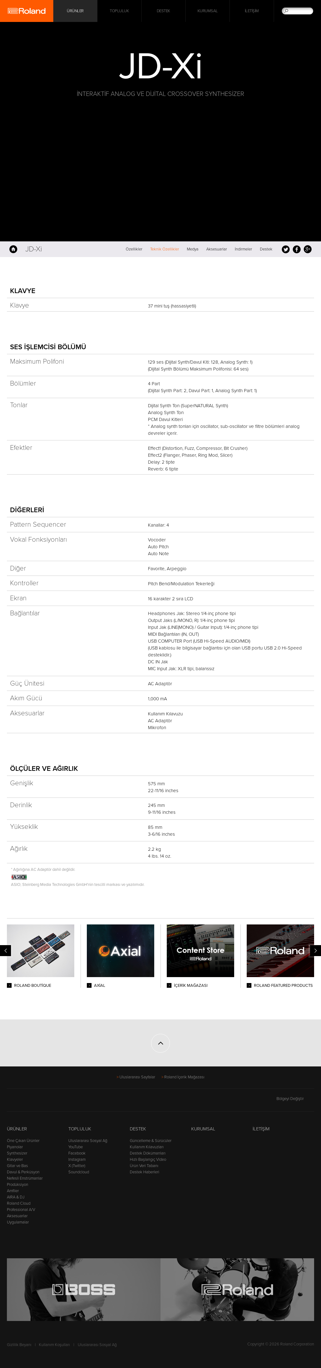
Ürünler (17, 1129)
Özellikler (134, 249)
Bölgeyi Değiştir (295, 1098)
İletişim (252, 10)
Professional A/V (21, 1209)
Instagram (77, 1159)
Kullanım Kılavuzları (147, 1147)
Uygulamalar (18, 1222)
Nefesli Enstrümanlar (25, 1178)
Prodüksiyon (17, 1184)
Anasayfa (13, 249)
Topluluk (119, 10)
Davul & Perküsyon (23, 1172)
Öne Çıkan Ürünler (23, 1140)
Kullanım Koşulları (54, 1344)
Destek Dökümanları (148, 1153)
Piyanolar (15, 1147)
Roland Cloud (18, 1203)
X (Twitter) (76, 1165)
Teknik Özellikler (164, 249)
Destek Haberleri (144, 1172)
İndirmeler (243, 249)
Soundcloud (78, 1172)
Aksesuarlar (216, 249)
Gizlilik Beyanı (19, 1344)
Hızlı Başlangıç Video (148, 1159)
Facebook (296, 249)
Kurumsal (207, 10)
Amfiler (13, 1190)
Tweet (286, 249)
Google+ (307, 249)
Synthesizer (17, 1153)
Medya (192, 249)
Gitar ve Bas (17, 1165)
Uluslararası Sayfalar (137, 1077)
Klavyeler (15, 1159)
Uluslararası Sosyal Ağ (87, 1140)
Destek (163, 10)
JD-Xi (33, 249)
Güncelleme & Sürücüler (150, 1140)
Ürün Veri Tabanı (144, 1165)
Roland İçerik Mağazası (184, 1077)
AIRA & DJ (15, 1197)
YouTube (75, 1147)
